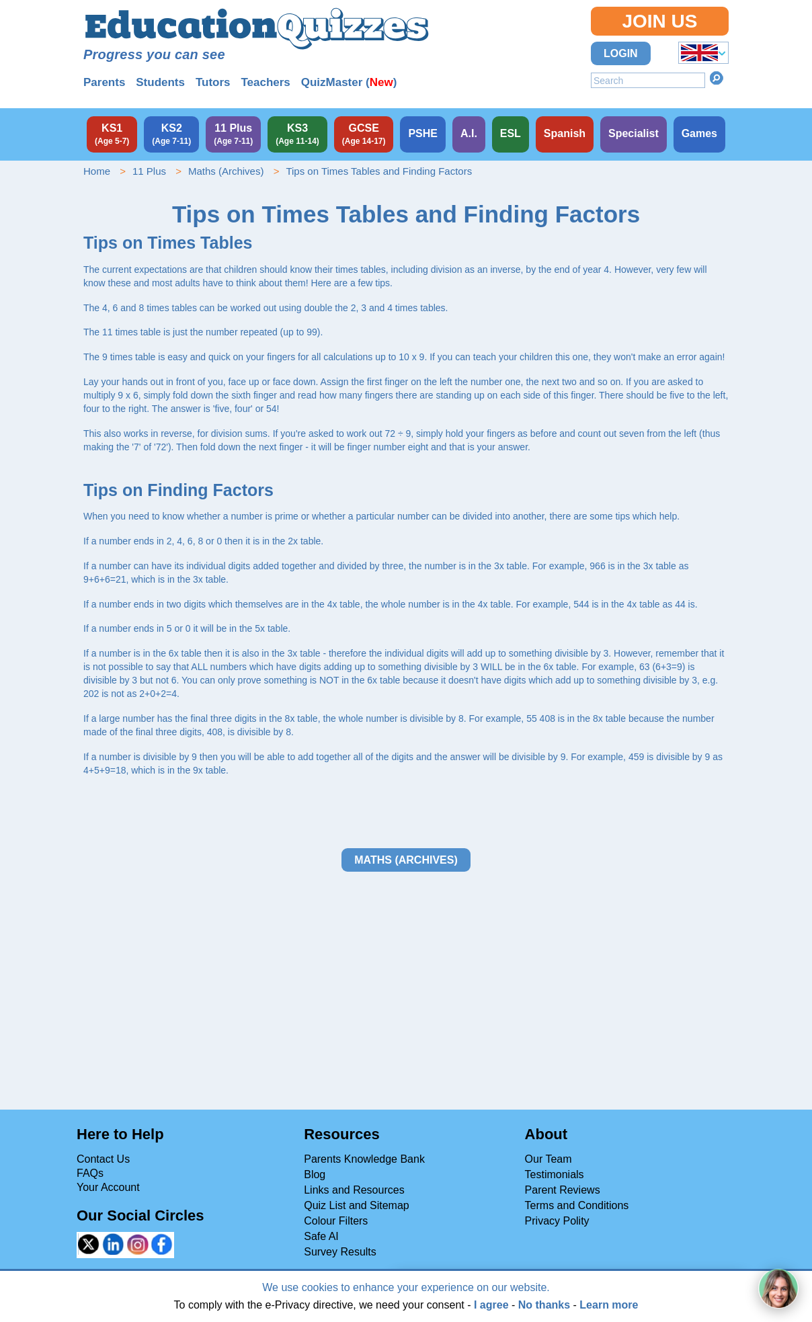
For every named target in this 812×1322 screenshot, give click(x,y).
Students (160, 82)
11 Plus (149, 171)
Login (621, 53)
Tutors (213, 82)
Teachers (265, 82)
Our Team (548, 1159)
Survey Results (340, 1251)
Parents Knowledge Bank (364, 1159)
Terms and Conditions (577, 1205)
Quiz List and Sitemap (356, 1205)
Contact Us (103, 1159)
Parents (104, 82)
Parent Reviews (562, 1190)
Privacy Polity (557, 1221)
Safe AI (321, 1236)
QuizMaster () (349, 82)
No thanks (544, 1305)
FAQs (90, 1173)
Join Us (659, 21)
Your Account (108, 1187)
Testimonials (554, 1174)
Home (96, 171)
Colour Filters (336, 1221)
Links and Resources (354, 1190)
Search (716, 78)
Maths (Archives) (226, 171)
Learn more (608, 1305)
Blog (314, 1174)
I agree (491, 1305)
